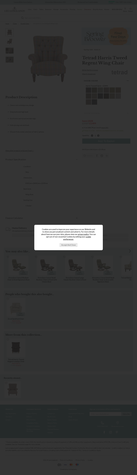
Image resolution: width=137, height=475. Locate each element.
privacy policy (83, 234)
